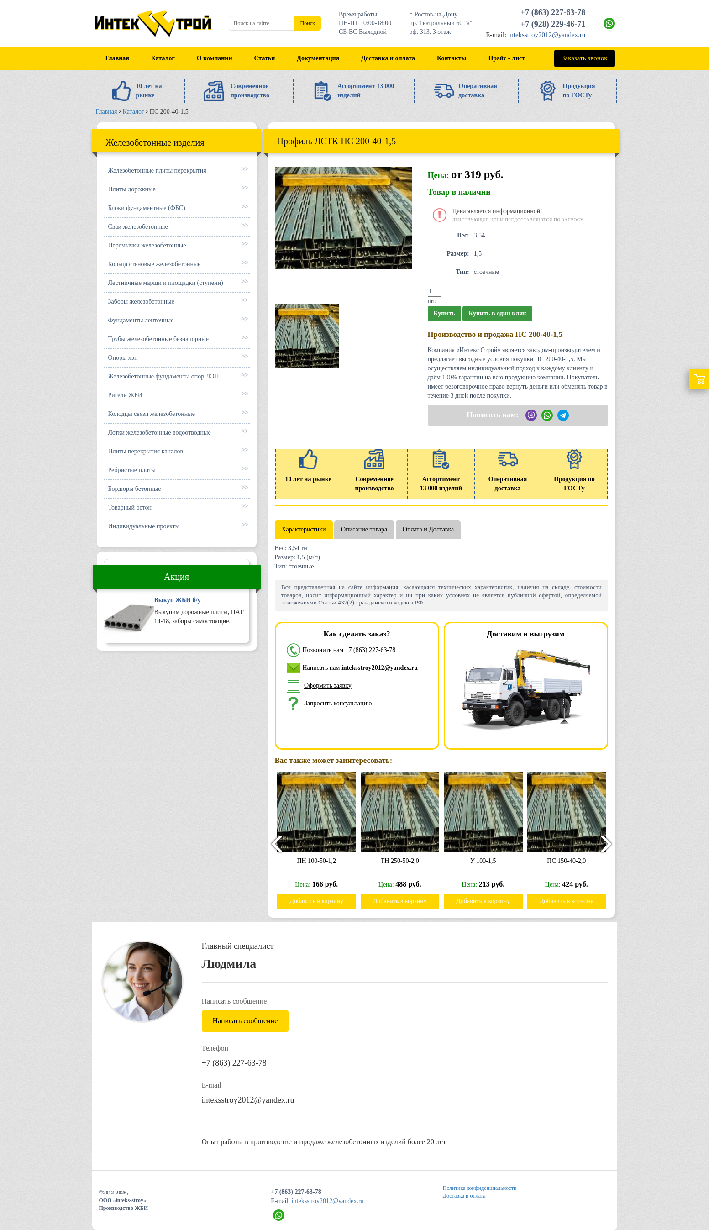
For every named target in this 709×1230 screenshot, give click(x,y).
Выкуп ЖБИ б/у (177, 600)
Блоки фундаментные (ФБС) (146, 208)
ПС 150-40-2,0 (572, 860)
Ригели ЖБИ (125, 395)
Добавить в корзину (322, 901)
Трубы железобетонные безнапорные (158, 339)
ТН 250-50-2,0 (405, 860)
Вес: (463, 235)
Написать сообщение (245, 1021)
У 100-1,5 (489, 860)
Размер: (458, 253)
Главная (117, 58)
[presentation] (272, 843)
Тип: (462, 271)
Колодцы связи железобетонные (151, 413)
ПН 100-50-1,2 (322, 860)
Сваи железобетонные (138, 226)
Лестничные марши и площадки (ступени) (165, 282)
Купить (444, 313)
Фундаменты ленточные (141, 320)
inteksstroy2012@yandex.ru (546, 34)
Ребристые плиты (132, 470)
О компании (214, 58)
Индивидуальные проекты (144, 526)
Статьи (264, 58)
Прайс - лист (506, 58)
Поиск (307, 23)
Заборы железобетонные (141, 301)
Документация (318, 58)
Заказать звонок (584, 58)
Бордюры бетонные (134, 488)
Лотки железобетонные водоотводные (159, 432)
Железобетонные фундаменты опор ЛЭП (163, 376)
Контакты (451, 58)
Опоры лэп (123, 357)
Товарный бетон (130, 507)
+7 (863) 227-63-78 (552, 12)
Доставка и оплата (388, 58)
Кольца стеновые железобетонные (154, 264)
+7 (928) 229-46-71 (552, 24)
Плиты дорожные (132, 189)
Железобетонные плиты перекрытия (157, 170)
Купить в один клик (497, 313)
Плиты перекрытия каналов (146, 451)
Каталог (163, 58)
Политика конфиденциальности (480, 1188)
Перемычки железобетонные (147, 245)
